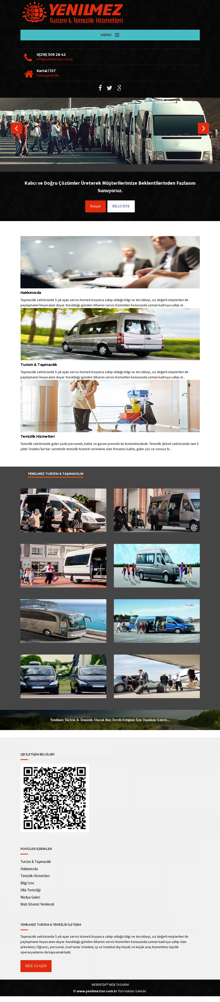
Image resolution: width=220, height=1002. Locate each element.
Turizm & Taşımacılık (38, 370)
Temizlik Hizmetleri (37, 442)
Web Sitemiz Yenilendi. (37, 910)
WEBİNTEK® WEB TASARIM (110, 990)
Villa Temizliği (30, 896)
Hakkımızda (30, 298)
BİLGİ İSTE (121, 212)
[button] (16, 134)
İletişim (95, 212)
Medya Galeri (30, 903)
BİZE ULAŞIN (36, 972)
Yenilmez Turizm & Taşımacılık (55, 479)
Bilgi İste (27, 888)
